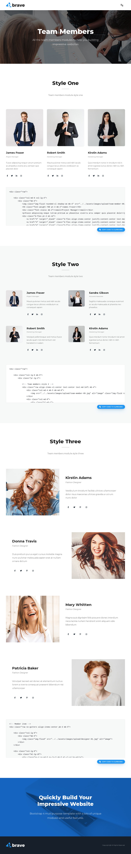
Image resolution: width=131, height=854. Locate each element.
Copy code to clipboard (111, 229)
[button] (68, 507)
